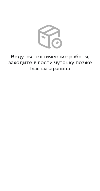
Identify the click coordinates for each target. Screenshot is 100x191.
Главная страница (50, 68)
